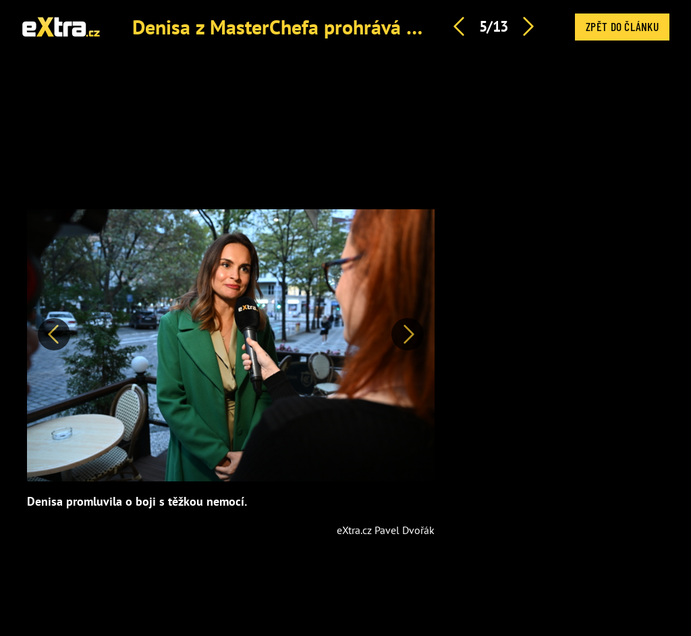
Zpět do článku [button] (622, 26)
